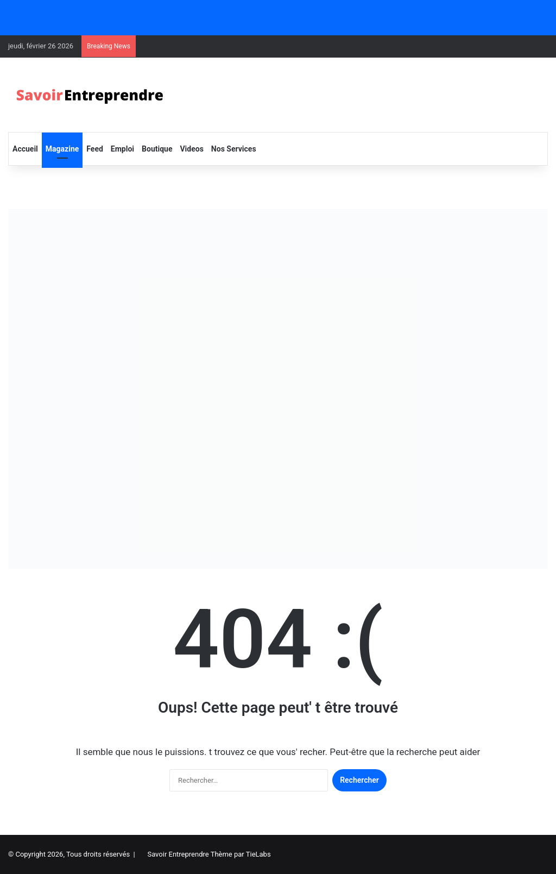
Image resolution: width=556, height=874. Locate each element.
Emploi (122, 148)
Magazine (62, 148)
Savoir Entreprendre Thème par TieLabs (208, 854)
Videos (191, 148)
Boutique (157, 148)
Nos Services (233, 148)
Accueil (25, 148)
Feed (94, 148)
